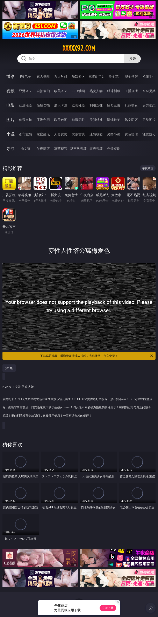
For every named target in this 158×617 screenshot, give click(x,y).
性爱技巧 (149, 134)
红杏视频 (96, 148)
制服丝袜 (96, 105)
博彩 (10, 76)
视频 (10, 91)
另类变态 (149, 105)
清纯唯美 (113, 119)
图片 (10, 119)
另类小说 (113, 134)
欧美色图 (60, 119)
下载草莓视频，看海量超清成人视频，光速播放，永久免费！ (96, 355)
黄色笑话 (131, 134)
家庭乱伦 (43, 134)
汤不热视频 (78, 148)
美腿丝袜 (96, 119)
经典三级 (113, 105)
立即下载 (108, 608)
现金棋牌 (131, 76)
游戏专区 (78, 76)
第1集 (9, 368)
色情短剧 (113, 148)
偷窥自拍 (25, 119)
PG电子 (25, 76)
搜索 (132, 58)
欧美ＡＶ (60, 91)
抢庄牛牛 (149, 76)
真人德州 (43, 76)
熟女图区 (131, 119)
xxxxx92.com (79, 48)
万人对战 (60, 76)
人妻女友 (60, 134)
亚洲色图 (43, 119)
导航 (10, 148)
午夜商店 (43, 148)
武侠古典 (78, 134)
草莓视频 (60, 148)
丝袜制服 (113, 91)
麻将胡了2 (95, 76)
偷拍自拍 (43, 105)
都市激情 (25, 134)
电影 (10, 105)
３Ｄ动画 (78, 91)
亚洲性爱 (25, 105)
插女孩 (25, 148)
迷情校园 (96, 134)
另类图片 (149, 119)
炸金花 (113, 76)
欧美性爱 (78, 105)
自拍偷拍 (43, 91)
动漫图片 (78, 119)
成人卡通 (60, 105)
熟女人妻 (96, 91)
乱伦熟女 (131, 105)
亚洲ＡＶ (25, 91)
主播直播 (131, 91)
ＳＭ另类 (149, 91)
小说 (10, 134)
